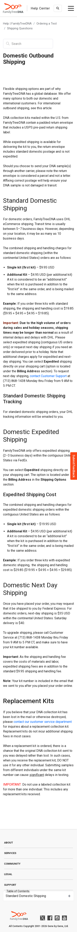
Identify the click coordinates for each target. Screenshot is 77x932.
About (8, 842)
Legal (8, 874)
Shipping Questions (20, 28)
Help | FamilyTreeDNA (17, 23)
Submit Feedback (73, 466)
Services (10, 853)
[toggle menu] (71, 8)
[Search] (28, 43)
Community (12, 863)
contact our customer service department (43, 722)
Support (10, 884)
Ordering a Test (46, 23)
